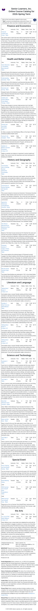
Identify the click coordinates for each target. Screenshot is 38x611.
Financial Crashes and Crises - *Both (4, 33)
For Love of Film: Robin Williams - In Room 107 (5, 518)
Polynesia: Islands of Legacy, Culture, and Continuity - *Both (5, 249)
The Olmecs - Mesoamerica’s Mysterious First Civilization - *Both (5, 227)
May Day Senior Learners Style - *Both (5, 270)
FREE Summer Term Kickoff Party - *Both (5, 500)
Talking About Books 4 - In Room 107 (4, 326)
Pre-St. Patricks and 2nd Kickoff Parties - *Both (5, 467)
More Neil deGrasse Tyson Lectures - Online (5, 402)
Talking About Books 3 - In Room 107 (4, 290)
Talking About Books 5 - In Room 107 (4, 341)
